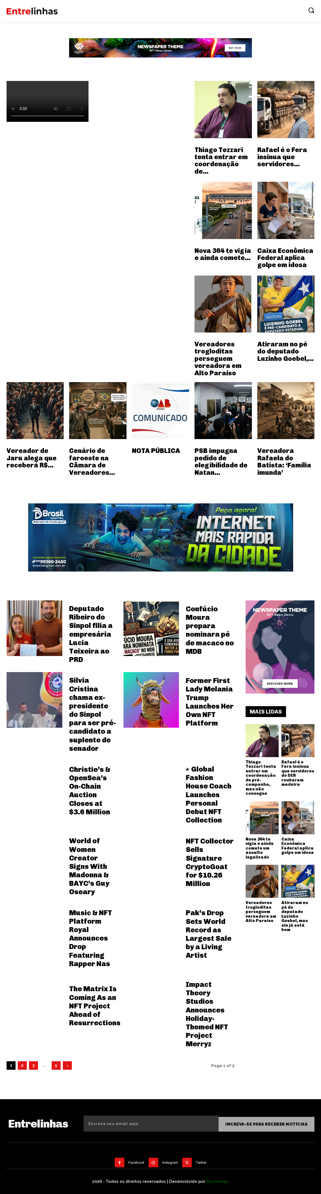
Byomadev (217, 1180)
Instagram (170, 1161)
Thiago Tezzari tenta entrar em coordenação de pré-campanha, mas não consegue (261, 778)
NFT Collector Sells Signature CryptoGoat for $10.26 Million (210, 862)
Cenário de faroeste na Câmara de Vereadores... (92, 461)
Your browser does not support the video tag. (48, 101)
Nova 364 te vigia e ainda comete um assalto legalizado (260, 848)
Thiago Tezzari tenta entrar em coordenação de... (221, 160)
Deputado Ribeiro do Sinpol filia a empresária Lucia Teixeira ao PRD (91, 634)
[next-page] (67, 1065)
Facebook (136, 1161)
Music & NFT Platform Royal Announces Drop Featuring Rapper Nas (90, 938)
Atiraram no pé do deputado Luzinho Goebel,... (285, 351)
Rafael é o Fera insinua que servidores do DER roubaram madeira (297, 773)
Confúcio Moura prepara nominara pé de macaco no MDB (210, 630)
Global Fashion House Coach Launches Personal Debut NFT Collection (208, 794)
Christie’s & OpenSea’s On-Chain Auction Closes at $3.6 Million (89, 790)
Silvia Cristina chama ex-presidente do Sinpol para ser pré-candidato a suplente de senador (92, 714)
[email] (151, 1123)
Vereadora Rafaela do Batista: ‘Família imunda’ (284, 461)
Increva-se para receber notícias (266, 1122)
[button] (311, 10)
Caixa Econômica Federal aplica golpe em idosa (285, 258)
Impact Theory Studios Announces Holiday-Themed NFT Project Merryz (207, 1014)
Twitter (201, 1161)
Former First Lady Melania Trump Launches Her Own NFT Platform (210, 701)
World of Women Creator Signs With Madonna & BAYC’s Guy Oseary (89, 866)
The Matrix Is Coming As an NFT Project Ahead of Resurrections (94, 1006)
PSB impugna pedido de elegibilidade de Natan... (221, 461)
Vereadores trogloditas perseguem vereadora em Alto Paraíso (218, 358)
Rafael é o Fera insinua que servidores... (282, 157)
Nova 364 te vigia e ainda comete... (223, 254)
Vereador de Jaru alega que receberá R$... (32, 458)
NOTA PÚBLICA (156, 451)
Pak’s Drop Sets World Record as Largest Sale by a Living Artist (208, 934)
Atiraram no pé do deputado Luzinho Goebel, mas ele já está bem (294, 916)
